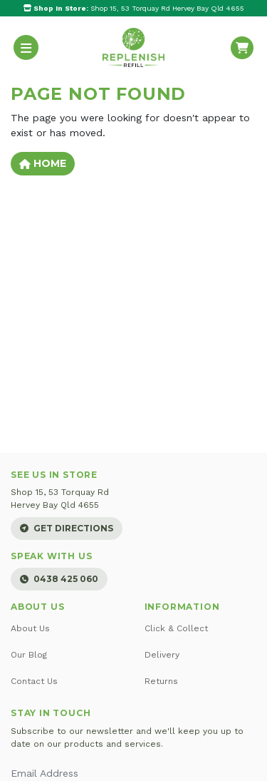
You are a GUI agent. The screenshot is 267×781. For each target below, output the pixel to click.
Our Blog (29, 655)
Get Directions (66, 528)
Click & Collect (176, 628)
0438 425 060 (59, 578)
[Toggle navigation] (26, 47)
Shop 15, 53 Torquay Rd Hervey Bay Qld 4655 (133, 8)
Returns (161, 681)
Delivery (162, 655)
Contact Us (34, 681)
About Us (30, 628)
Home (42, 163)
